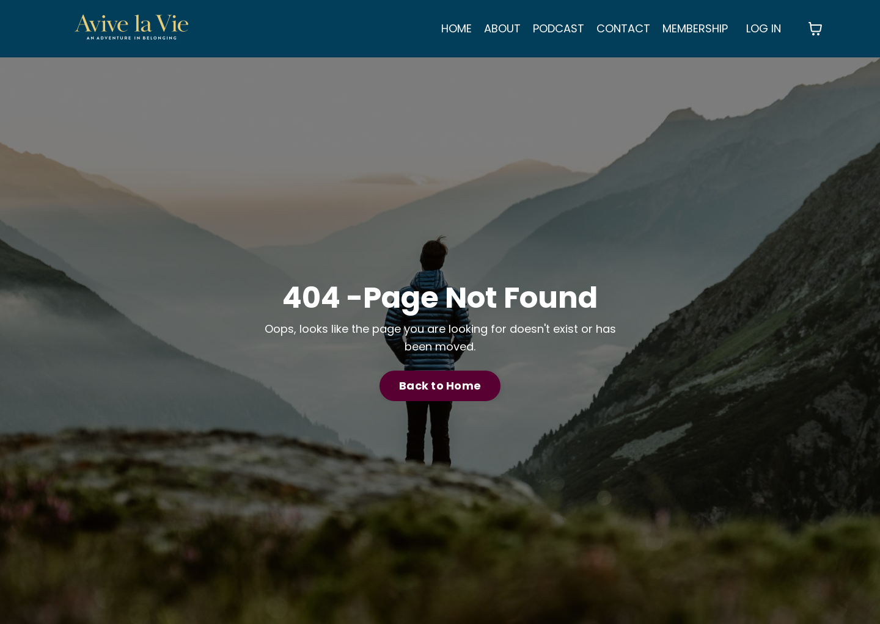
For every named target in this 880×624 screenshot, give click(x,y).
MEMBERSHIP (695, 28)
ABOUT (502, 28)
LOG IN (763, 28)
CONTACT (623, 28)
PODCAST (558, 28)
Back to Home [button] (440, 385)
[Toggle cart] (815, 28)
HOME (456, 28)
